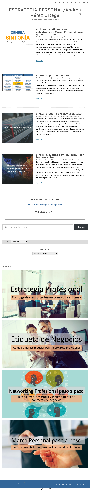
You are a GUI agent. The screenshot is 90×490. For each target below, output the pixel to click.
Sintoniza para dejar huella (54, 75)
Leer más (39, 60)
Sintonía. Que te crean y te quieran (59, 113)
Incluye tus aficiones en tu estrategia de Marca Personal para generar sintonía (59, 32)
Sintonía (76, 37)
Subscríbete (80, 227)
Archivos (6, 241)
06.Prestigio (69, 37)
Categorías (45, 249)
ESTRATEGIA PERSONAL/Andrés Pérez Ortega (45, 12)
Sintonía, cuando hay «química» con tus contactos (60, 156)
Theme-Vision (23, 483)
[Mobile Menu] (85, 14)
